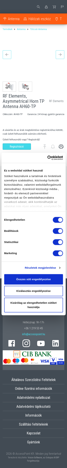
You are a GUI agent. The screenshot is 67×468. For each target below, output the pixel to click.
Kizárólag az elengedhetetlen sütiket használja (33, 305)
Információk (33, 415)
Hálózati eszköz (39, 19)
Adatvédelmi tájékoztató (33, 406)
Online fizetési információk (33, 388)
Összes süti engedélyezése (33, 279)
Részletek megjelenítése (40, 267)
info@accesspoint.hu (33, 334)
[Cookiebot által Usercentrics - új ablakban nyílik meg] (48, 157)
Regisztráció (17, 146)
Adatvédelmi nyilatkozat (33, 397)
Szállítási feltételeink (33, 424)
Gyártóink (33, 442)
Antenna (13, 19)
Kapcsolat (33, 433)
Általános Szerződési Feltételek (33, 380)
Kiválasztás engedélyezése (33, 290)
